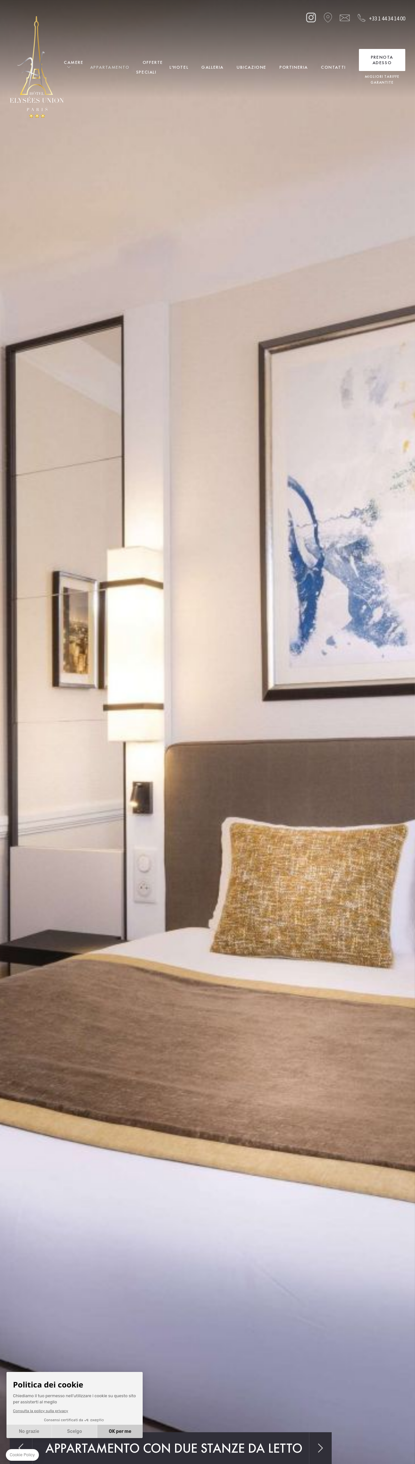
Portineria (293, 67)
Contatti (333, 67)
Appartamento (110, 67)
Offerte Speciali (149, 67)
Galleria (212, 67)
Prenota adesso (382, 59)
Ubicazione (252, 67)
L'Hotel (179, 67)
